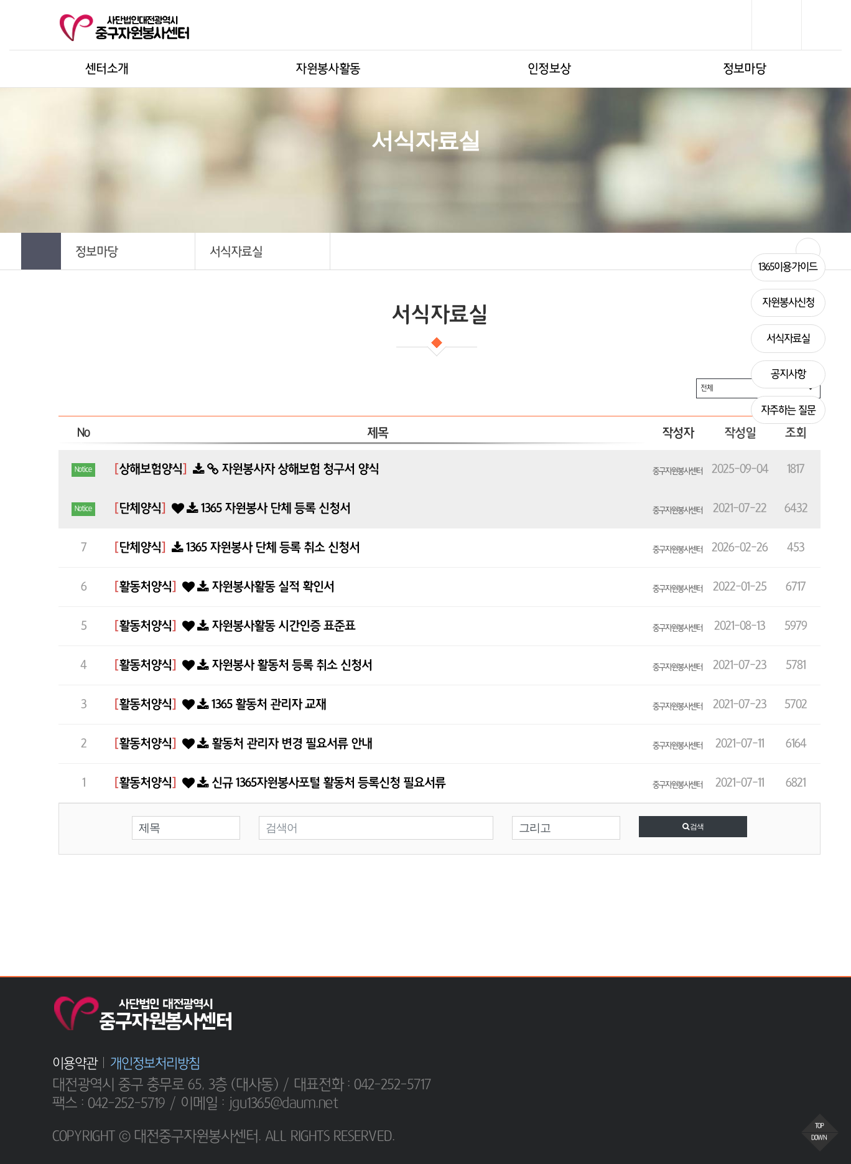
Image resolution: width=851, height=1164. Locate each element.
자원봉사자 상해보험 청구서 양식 (284, 469)
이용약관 (74, 1063)
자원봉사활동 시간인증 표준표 (267, 626)
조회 (795, 433)
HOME (359, 181)
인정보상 (549, 69)
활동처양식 (145, 587)
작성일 (740, 433)
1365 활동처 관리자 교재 (252, 704)
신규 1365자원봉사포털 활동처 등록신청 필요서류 (312, 783)
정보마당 (744, 69)
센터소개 (106, 69)
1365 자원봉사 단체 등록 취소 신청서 (264, 548)
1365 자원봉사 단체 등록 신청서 (259, 508)
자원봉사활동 (327, 69)
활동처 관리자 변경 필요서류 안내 (275, 744)
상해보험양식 (150, 469)
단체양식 (140, 508)
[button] (128, 251)
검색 (693, 826)
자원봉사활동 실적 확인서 (256, 587)
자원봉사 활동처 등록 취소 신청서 (275, 665)
